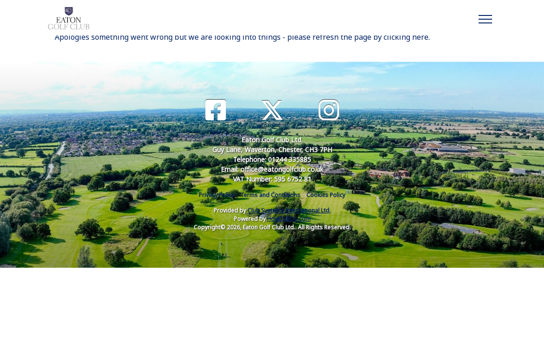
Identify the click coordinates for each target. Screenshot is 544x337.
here (420, 37)
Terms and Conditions (270, 195)
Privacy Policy (216, 195)
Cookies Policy (325, 195)
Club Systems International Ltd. (289, 210)
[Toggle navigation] (485, 17)
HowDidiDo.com (289, 219)
